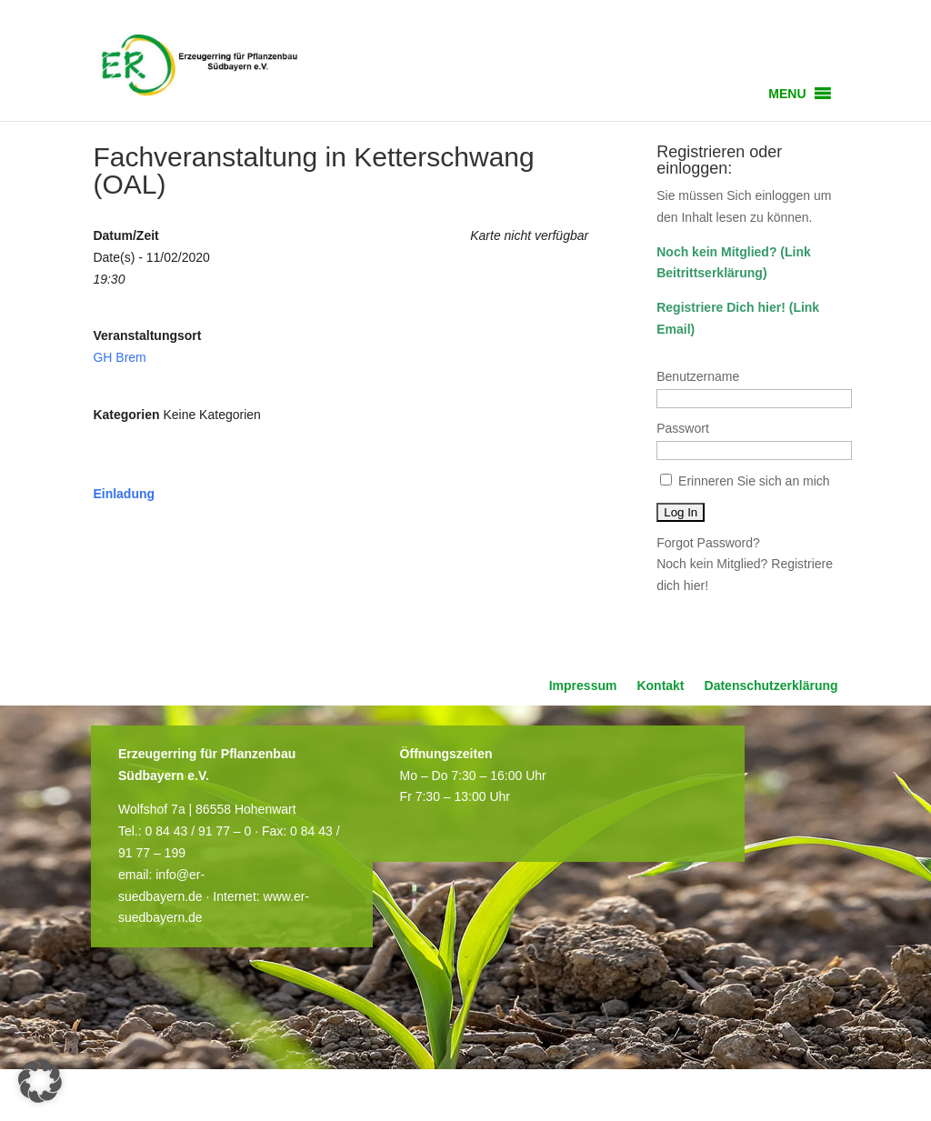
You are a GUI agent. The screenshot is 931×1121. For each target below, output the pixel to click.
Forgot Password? (708, 542)
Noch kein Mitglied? (716, 252)
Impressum (583, 686)
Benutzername (697, 376)
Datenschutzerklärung (771, 686)
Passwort (682, 428)
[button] (787, 93)
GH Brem (119, 357)
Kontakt (660, 686)
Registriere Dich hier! (721, 307)
